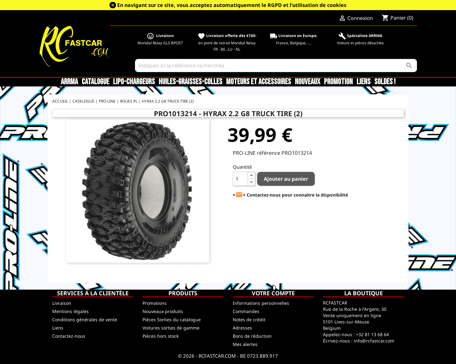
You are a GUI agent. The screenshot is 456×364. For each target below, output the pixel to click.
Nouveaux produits (162, 311)
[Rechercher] (276, 65)
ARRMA (69, 82)
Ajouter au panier (286, 178)
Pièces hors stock (160, 336)
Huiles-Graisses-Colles (190, 82)
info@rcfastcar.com (374, 341)
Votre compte (273, 293)
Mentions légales (70, 311)
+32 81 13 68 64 (372, 334)
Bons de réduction (252, 336)
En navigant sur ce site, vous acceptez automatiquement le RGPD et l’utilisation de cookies (231, 5)
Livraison (61, 303)
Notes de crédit (249, 320)
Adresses (242, 328)
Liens (363, 82)
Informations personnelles (261, 303)
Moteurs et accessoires (258, 82)
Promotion (338, 82)
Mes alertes (245, 344)
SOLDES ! (385, 82)
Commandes (246, 311)
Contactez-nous (68, 336)
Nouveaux (307, 82)
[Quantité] (240, 179)
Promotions (154, 303)
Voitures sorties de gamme (171, 328)
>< (239, 195)
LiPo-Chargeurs (134, 82)
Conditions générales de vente (84, 320)
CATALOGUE (95, 82)
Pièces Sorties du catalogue (171, 320)
